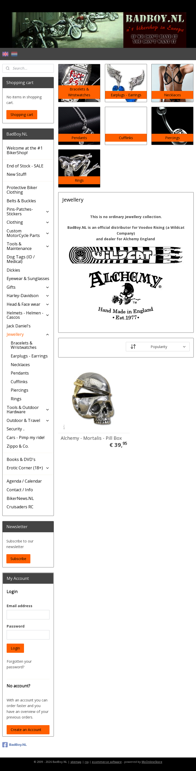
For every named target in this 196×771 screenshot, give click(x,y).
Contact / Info (20, 490)
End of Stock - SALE (25, 166)
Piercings (19, 390)
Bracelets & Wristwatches (23, 345)
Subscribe (18, 558)
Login (15, 648)
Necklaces (20, 364)
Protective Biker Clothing (22, 190)
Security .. (15, 429)
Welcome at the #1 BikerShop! (25, 150)
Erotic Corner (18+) (28, 468)
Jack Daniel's (19, 326)
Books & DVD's (21, 459)
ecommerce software (107, 762)
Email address (19, 605)
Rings (16, 399)
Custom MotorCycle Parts (28, 233)
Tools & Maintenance (28, 246)
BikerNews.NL (20, 498)
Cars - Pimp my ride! (25, 437)
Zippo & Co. (18, 446)
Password (15, 626)
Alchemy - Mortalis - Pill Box (86, 429)
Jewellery (28, 334)
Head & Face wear (28, 304)
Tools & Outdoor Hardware (28, 410)
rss (87, 762)
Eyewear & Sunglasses (28, 278)
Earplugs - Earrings (29, 356)
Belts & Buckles (21, 201)
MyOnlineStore (152, 762)
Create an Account (26, 729)
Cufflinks (19, 381)
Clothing (28, 222)
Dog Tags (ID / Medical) (21, 259)
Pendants (20, 373)
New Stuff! (16, 174)
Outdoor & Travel (28, 420)
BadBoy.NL (14, 745)
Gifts (28, 287)
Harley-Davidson (28, 295)
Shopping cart (21, 114)
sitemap (75, 762)
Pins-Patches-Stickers (28, 211)
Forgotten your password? (19, 664)
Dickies (13, 270)
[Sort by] (158, 346)
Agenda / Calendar (24, 481)
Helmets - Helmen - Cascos (28, 315)
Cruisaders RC (20, 507)
